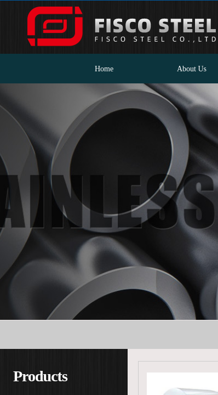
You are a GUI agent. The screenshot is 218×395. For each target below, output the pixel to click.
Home (104, 69)
